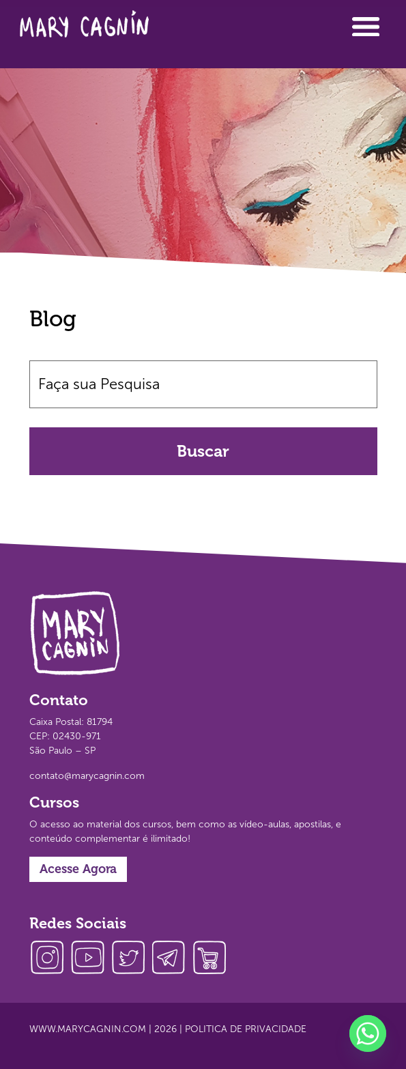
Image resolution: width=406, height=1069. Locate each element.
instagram (49, 959)
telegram (172, 959)
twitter (131, 959)
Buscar (203, 451)
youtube (90, 959)
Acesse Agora (78, 868)
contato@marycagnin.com (87, 776)
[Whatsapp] (367, 1033)
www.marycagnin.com (87, 1029)
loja (213, 959)
